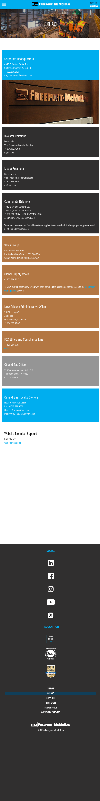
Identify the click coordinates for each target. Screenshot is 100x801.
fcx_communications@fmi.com (18, 75)
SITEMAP (50, 688)
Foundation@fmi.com (19, 229)
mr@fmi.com (10, 185)
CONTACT (50, 693)
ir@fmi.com (9, 152)
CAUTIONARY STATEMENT (50, 712)
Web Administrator (12, 443)
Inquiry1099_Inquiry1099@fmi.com (20, 414)
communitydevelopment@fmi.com (19, 218)
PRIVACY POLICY (50, 707)
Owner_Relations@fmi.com (16, 410)
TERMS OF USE (50, 702)
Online (7, 348)
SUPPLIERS (51, 698)
